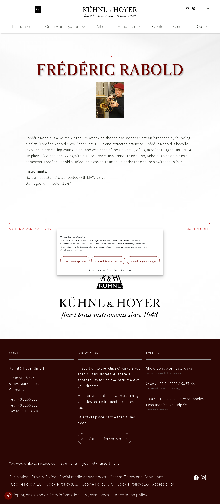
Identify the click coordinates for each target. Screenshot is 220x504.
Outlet (202, 26)
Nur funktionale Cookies (108, 261)
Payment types (96, 495)
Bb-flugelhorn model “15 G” (48, 183)
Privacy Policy (113, 269)
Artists (101, 26)
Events (157, 26)
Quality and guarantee (66, 26)
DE (200, 8)
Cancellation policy (130, 495)
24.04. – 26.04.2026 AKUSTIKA (170, 383)
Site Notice (126, 269)
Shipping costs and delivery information (44, 495)
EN (207, 8)
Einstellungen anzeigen (143, 261)
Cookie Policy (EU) (27, 484)
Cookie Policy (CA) (133, 484)
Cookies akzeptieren (75, 261)
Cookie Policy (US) (62, 484)
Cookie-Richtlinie (97, 269)
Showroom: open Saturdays (169, 368)
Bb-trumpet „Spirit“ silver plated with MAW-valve (65, 177)
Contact (180, 26)
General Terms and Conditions (136, 477)
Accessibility (163, 484)
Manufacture (129, 26)
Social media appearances (82, 477)
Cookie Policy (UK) (98, 484)
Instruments (23, 26)
